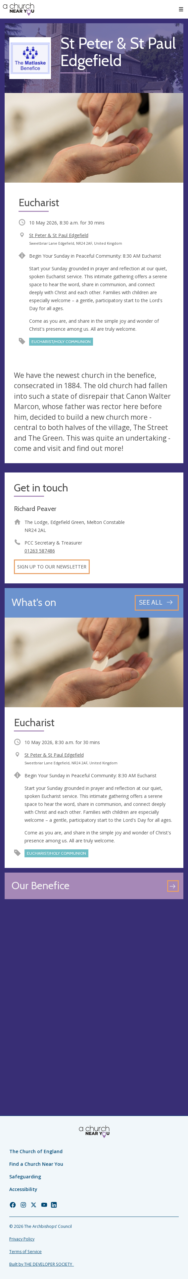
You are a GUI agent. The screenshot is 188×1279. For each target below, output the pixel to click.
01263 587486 (39, 551)
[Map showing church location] (94, 993)
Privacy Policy (21, 1239)
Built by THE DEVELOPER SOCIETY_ (41, 1264)
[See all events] (157, 603)
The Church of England (36, 1151)
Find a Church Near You (36, 1164)
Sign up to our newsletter (51, 566)
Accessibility (23, 1189)
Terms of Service (25, 1251)
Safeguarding (25, 1176)
